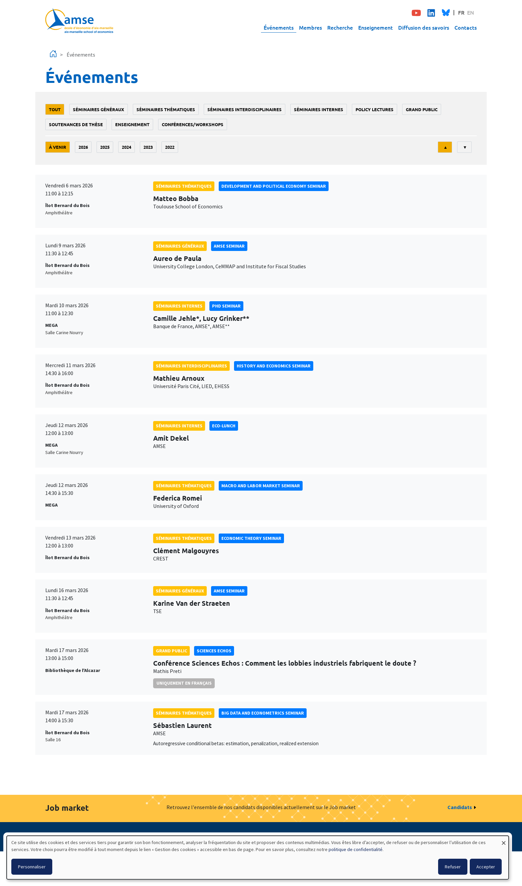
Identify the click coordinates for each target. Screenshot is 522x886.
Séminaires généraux (98, 109)
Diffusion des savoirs (423, 27)
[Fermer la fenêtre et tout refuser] (504, 840)
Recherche (340, 27)
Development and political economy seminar (273, 186)
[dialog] (258, 857)
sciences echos (214, 651)
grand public (421, 109)
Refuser (453, 867)
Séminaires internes (318, 109)
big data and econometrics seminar (262, 713)
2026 (83, 147)
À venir (57, 147)
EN (470, 12)
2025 (105, 147)
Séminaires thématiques (165, 109)
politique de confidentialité (356, 849)
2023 (148, 147)
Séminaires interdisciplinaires (244, 109)
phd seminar (226, 306)
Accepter (485, 867)
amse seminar (229, 246)
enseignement (132, 124)
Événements (279, 27)
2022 (169, 147)
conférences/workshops (192, 124)
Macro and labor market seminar (260, 486)
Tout (55, 109)
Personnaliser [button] (32, 867)
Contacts (465, 27)
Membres (310, 27)
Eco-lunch (223, 426)
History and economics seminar (274, 366)
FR (461, 12)
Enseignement (375, 27)
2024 (126, 147)
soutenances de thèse (76, 124)
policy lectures (374, 109)
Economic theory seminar (251, 538)
